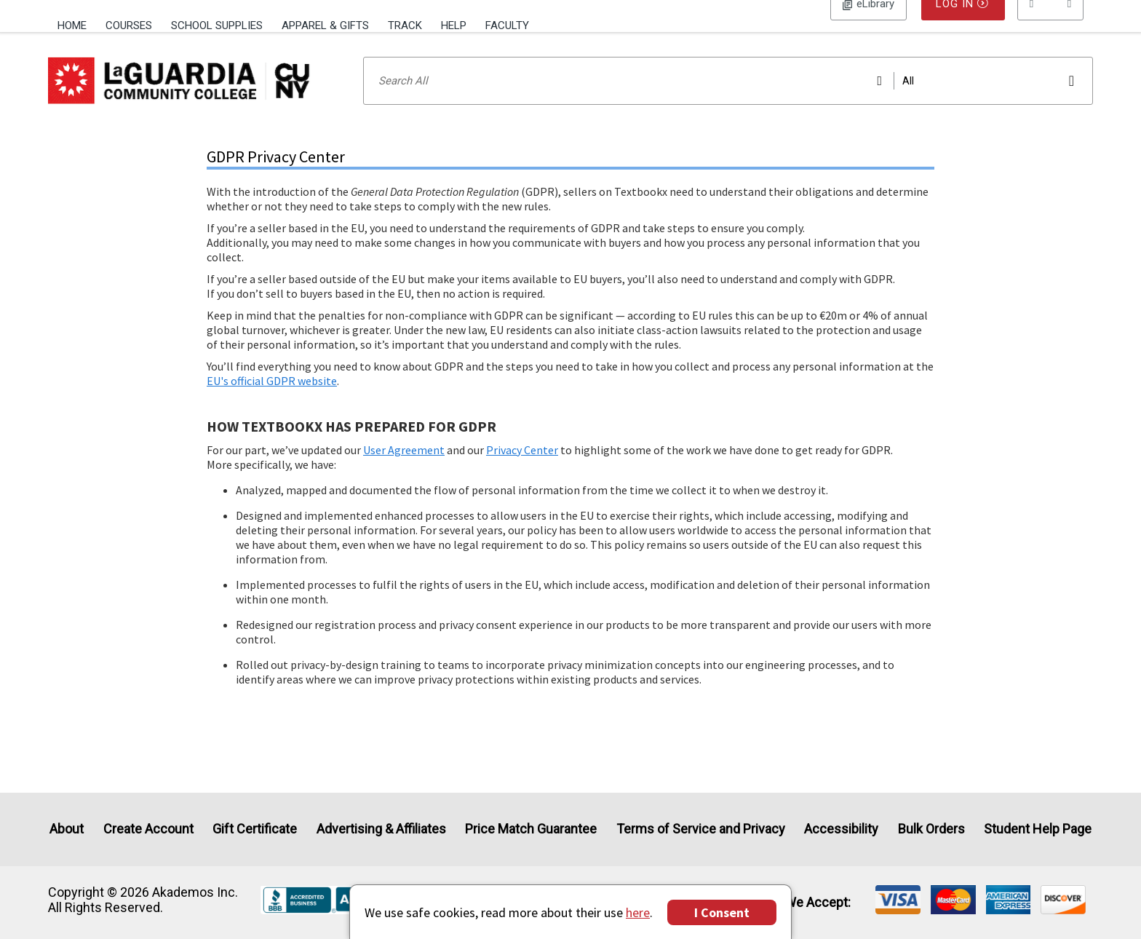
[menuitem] (76, 24)
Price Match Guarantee (531, 829)
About (66, 829)
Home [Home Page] (72, 25)
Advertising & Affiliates (381, 829)
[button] (1050, 25)
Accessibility (841, 829)
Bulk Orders (931, 829)
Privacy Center (522, 468)
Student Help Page (1038, 829)
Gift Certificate (254, 829)
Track (405, 25)
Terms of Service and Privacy (700, 829)
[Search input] (728, 100)
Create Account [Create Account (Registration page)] (148, 829)
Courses (129, 25)
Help (453, 25)
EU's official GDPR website (272, 399)
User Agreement (404, 468)
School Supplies (217, 25)
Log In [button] (868, 25)
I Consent (722, 912)
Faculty (507, 25)
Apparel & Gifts (325, 25)
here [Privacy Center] (638, 912)
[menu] (1050, 25)
